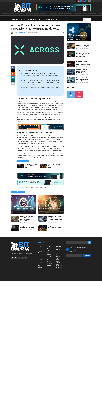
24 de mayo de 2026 (24, 222)
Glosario (49, 265)
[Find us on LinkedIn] (85, 1)
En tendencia (50, 257)
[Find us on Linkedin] (25, 258)
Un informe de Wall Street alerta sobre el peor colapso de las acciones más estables (83, 63)
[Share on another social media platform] (13, 84)
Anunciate (19, 1)
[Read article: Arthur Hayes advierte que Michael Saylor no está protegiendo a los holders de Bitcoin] (42, 219)
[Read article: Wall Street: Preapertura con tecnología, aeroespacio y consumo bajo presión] (71, 80)
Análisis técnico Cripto (41, 260)
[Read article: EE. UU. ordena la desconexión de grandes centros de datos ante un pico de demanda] (71, 54)
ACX (32, 187)
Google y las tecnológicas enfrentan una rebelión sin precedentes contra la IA (83, 45)
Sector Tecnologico (59, 265)
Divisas (49, 254)
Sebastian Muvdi (22, 32)
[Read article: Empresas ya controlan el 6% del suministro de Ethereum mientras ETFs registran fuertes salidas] (15, 219)
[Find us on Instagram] (79, 1)
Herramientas (31, 19)
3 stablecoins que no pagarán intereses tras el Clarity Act (82, 71)
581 (87, 82)
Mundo (57, 252)
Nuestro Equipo (14, 1)
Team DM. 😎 (27, 276)
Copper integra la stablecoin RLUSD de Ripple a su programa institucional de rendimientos (78, 35)
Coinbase (37, 187)
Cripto (22, 19)
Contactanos (24, 1)
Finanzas (14, 19)
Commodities (50, 248)
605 (87, 48)
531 (31, 222)
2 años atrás (30, 32)
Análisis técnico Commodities (41, 257)
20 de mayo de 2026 (80, 48)
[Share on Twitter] (13, 71)
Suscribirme (87, 255)
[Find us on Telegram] (81, 1)
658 (87, 74)
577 (87, 58)
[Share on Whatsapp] (13, 81)
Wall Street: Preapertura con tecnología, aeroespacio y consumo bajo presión (83, 79)
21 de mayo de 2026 (72, 39)
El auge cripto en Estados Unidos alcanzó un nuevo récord (54, 166)
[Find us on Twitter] (77, 1)
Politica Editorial (69, 276)
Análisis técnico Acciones (40, 253)
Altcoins (40, 249)
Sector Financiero (58, 262)
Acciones (40, 245)
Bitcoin (40, 265)
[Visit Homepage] (22, 7)
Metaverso (58, 251)
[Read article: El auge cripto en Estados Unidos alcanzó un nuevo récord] (43, 166)
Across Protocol (25, 187)
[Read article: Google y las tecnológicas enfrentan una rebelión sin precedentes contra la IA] (71, 46)
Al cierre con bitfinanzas (41, 247)
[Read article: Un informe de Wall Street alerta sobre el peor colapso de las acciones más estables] (71, 64)
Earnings (49, 256)
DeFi (48, 252)
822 (87, 66)
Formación (41, 19)
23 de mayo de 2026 (29, 168)
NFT (57, 254)
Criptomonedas (43, 187)
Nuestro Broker (51, 19)
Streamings (59, 267)
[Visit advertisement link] (63, 7)
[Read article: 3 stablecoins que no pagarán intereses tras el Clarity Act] (71, 72)
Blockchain (50, 246)
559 (78, 39)
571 (58, 222)
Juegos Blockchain (58, 245)
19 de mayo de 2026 (80, 74)
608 (58, 168)
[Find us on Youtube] (83, 1)
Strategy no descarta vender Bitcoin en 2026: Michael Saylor (31, 166)
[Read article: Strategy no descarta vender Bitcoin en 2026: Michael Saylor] (20, 166)
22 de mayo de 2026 (52, 168)
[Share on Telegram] (13, 77)
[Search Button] (90, 19)
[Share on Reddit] (13, 74)
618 (35, 168)
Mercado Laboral (58, 248)
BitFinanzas (18, 276)
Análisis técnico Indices (42, 263)
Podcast (58, 256)
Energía (49, 259)
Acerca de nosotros (61, 276)
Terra (57, 269)
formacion (49, 263)
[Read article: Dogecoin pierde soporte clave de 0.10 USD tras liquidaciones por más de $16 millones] (51, 204)
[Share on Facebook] (13, 67)
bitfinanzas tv (50, 245)
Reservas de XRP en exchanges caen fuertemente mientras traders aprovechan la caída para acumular (23, 208)
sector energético (58, 259)
